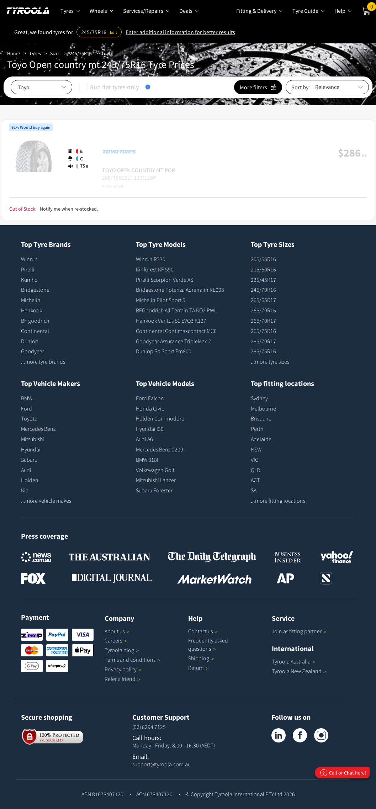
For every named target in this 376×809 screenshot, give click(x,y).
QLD (255, 470)
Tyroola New (299, 671)
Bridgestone (35, 289)
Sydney (259, 398)
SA (253, 490)
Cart (371, 8)
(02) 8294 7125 (149, 726)
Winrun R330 (150, 259)
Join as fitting (299, 631)
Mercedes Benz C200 (159, 449)
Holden (29, 479)
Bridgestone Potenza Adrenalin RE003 (180, 289)
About (117, 631)
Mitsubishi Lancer (156, 479)
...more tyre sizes (270, 361)
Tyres (35, 53)
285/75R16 (263, 351)
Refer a (123, 678)
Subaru (29, 459)
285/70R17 (263, 341)
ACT (255, 479)
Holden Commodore (160, 418)
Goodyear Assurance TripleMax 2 (173, 341)
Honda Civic (150, 408)
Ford (26, 408)
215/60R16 (263, 269)
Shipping (198, 658)
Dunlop (29, 341)
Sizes (55, 53)
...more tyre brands (43, 361)
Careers (113, 640)
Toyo (106, 53)
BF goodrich (35, 320)
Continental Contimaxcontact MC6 (176, 330)
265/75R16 (263, 330)
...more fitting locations (278, 500)
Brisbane (261, 418)
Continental (35, 330)
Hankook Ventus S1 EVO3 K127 (171, 320)
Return (196, 667)
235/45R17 (263, 279)
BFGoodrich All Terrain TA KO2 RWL (176, 310)
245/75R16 (81, 53)
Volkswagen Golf (155, 470)
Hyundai (31, 449)
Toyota (29, 418)
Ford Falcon (150, 398)
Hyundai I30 (150, 428)
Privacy (123, 669)
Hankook (31, 310)
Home (13, 53)
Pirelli (28, 269)
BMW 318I (147, 459)
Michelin (31, 299)
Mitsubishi (32, 439)
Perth (257, 428)
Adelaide (261, 439)
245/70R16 (263, 289)
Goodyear (32, 351)
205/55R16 (263, 259)
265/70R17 (263, 320)
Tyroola (122, 650)
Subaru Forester (154, 490)
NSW (256, 449)
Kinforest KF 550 (155, 269)
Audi (26, 470)
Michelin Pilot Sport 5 (160, 299)
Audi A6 (144, 439)
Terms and (132, 659)
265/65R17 (263, 299)
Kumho (29, 279)
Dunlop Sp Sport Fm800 (163, 351)
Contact (203, 631)
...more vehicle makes (46, 500)
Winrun (29, 259)
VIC (254, 459)
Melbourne (263, 408)
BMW (26, 398)
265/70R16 (263, 310)
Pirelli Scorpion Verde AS (164, 279)
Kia (24, 490)
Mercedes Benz (38, 428)
